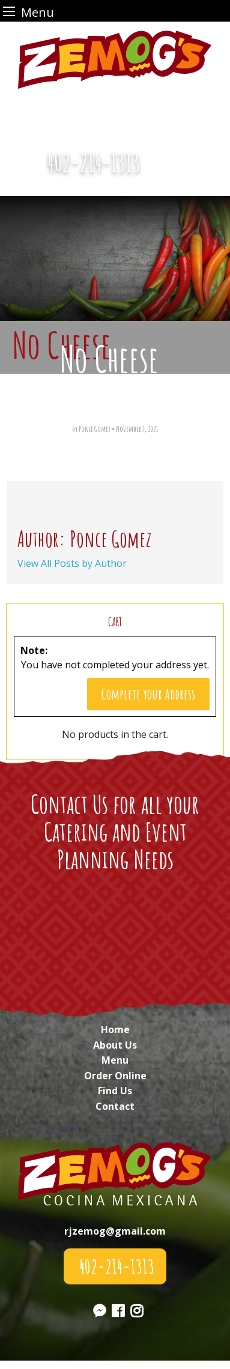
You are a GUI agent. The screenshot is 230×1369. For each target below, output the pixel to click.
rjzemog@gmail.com (115, 1231)
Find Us (115, 1090)
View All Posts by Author (72, 563)
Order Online (115, 1075)
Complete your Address (148, 694)
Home (115, 1029)
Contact (115, 1106)
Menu (115, 1060)
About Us (115, 1045)
